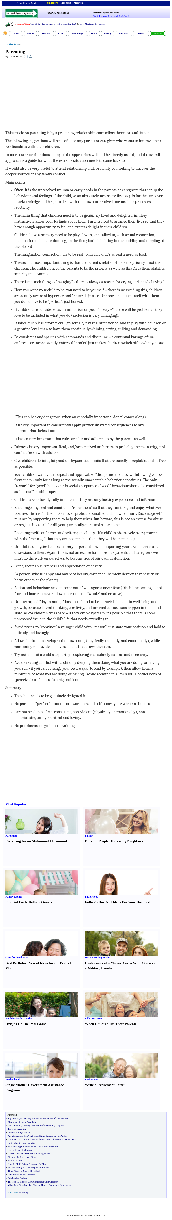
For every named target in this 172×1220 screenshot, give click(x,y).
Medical (46, 33)
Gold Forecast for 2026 (65, 23)
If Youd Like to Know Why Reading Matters (30, 1153)
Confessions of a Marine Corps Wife (112, 963)
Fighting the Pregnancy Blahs (22, 1157)
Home (94, 33)
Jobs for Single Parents (19, 1146)
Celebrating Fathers (17, 1178)
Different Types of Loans (106, 12)
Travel (15, 33)
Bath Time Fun (15, 1160)
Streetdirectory (80, 1215)
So (9, 1167)
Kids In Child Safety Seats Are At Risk (27, 1164)
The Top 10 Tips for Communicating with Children (33, 1181)
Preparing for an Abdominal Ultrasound (36, 841)
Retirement (91, 1079)
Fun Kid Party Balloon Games (28, 902)
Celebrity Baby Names (19, 1132)
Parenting (15, 51)
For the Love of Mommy (20, 1150)
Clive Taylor (16, 56)
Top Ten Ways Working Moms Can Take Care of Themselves (38, 1118)
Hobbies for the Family (18, 1018)
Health (30, 33)
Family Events (13, 896)
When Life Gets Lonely (19, 1185)
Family (107, 33)
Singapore (52, 2)
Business (123, 33)
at (63, 1139)
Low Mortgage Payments (92, 23)
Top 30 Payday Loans (41, 23)
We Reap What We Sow (38, 1167)
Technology (77, 33)
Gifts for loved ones (16, 957)
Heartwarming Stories (97, 957)
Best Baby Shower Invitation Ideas (25, 1143)
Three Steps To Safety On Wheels (24, 1171)
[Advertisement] (42, 94)
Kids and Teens (93, 1018)
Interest (141, 33)
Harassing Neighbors (127, 841)
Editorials (12, 44)
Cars (60, 33)
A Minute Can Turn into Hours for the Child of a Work (35, 1139)
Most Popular (15, 804)
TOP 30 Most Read (58, 12)
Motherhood (12, 1079)
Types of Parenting (17, 1128)
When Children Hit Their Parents (110, 1024)
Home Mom (71, 1139)
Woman (157, 33)
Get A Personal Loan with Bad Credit (111, 16)
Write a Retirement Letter (105, 1085)
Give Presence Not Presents (21, 1174)
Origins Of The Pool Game (25, 1024)
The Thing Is (17, 1167)
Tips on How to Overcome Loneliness (51, 1185)
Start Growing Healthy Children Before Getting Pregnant (36, 1125)
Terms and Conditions (96, 1215)
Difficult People (97, 841)
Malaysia (79, 2)
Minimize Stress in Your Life (22, 1121)
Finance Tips (22, 23)
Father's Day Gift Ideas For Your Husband (117, 902)
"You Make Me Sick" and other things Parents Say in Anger (37, 1135)
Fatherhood (91, 896)
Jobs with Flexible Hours (46, 1146)
